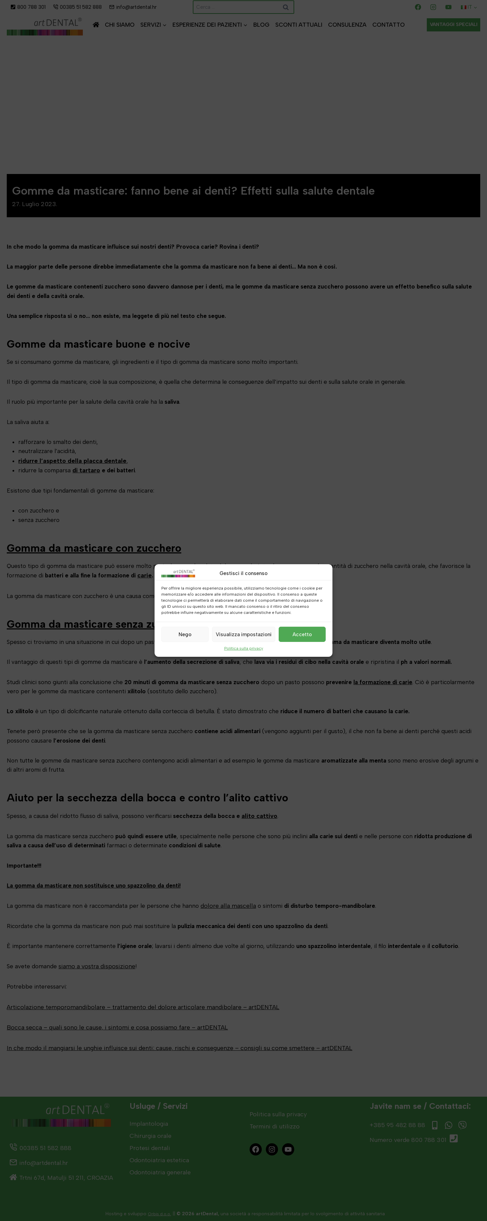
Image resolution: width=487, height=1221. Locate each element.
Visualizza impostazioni (244, 634)
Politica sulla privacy (243, 648)
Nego (185, 634)
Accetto (302, 634)
